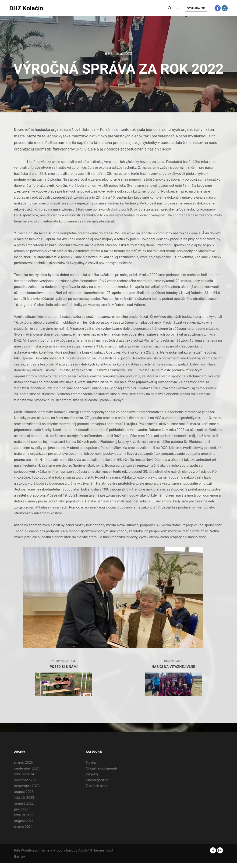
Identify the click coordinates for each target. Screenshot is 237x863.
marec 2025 (23, 762)
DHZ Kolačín (26, 8)
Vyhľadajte (196, 8)
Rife (17, 850)
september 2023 (27, 786)
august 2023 (24, 792)
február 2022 (24, 815)
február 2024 (24, 774)
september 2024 (27, 768)
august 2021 (24, 821)
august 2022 (24, 803)
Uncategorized (97, 780)
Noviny (91, 762)
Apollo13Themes (91, 850)
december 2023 (26, 780)
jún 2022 (21, 809)
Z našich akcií (96, 786)
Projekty (92, 774)
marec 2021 (23, 827)
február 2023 (24, 797)
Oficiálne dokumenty (102, 768)
